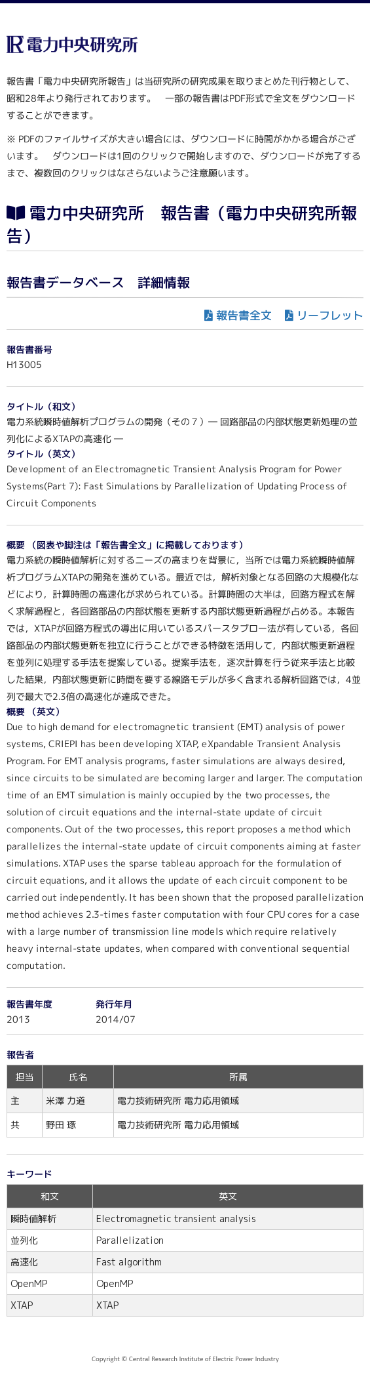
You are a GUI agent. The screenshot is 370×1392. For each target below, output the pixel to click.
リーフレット (330, 315)
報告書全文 (244, 315)
